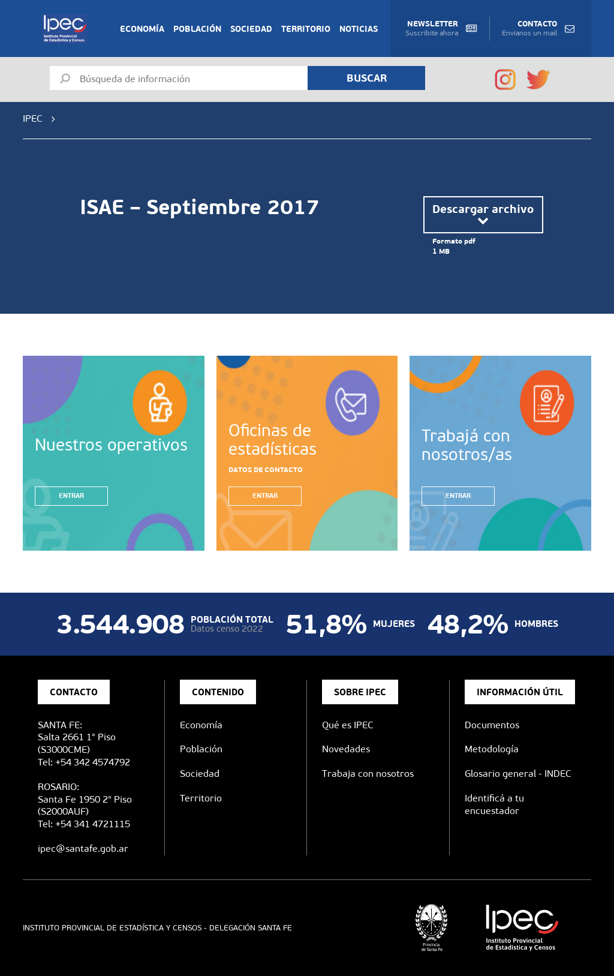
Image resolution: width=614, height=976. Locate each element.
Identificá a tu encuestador (494, 804)
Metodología (492, 749)
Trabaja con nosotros (368, 773)
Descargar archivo (483, 214)
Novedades (346, 749)
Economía (142, 28)
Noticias (358, 28)
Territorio (305, 28)
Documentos (492, 725)
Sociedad (251, 28)
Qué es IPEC (348, 725)
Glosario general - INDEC (518, 773)
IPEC (33, 118)
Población (197, 28)
